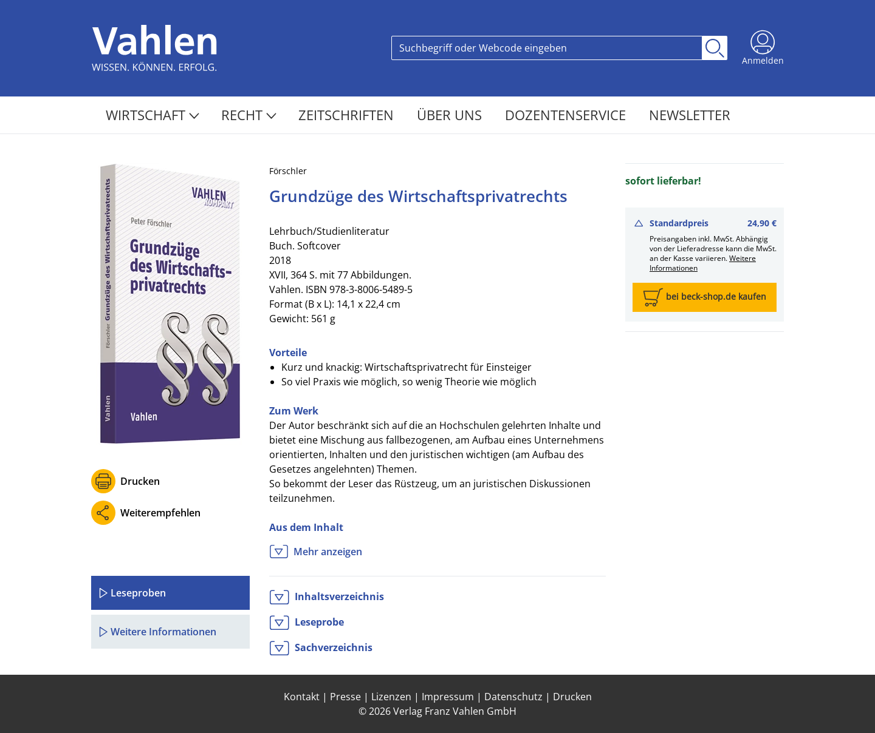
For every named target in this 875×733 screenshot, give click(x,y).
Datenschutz (513, 696)
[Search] (546, 48)
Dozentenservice (567, 115)
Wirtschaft (152, 114)
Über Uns (451, 115)
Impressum (448, 696)
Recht (248, 114)
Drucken (140, 481)
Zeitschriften (347, 115)
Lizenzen (391, 696)
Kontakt (302, 696)
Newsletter (689, 115)
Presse (345, 696)
